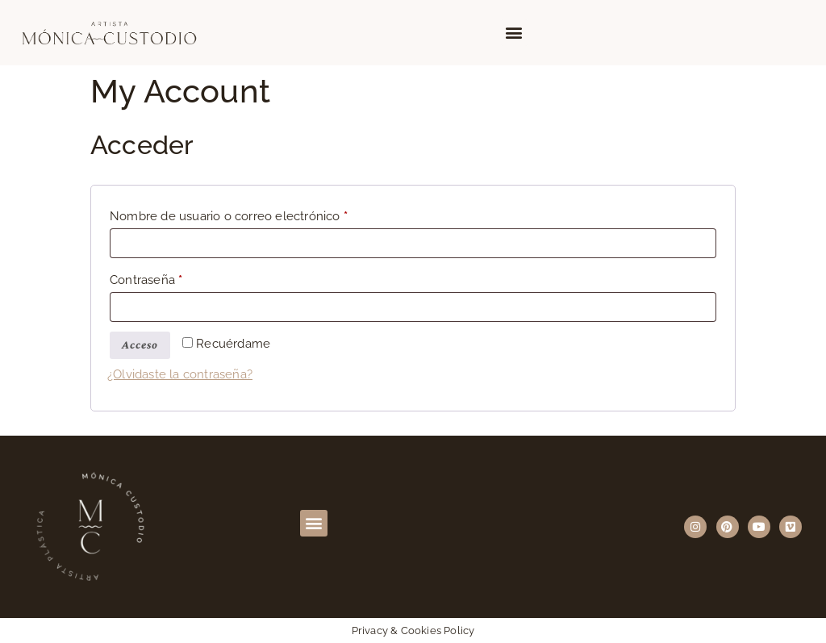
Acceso (140, 344)
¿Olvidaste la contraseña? (179, 374)
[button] (514, 32)
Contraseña (177, 277)
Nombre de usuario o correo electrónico (259, 213)
